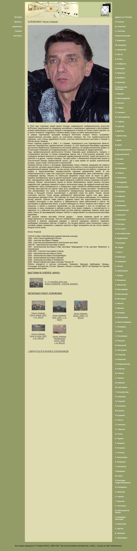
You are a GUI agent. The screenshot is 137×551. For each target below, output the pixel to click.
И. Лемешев (120, 257)
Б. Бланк (119, 59)
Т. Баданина (120, 40)
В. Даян (118, 145)
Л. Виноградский (122, 98)
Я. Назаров (120, 313)
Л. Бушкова (120, 82)
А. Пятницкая (121, 350)
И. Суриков (120, 415)
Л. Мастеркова (121, 289)
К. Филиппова (121, 457)
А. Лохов (119, 266)
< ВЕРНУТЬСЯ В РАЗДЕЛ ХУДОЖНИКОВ (48, 351)
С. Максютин (120, 285)
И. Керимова (120, 205)
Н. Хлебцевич (121, 487)
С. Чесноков (120, 506)
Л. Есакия (119, 159)
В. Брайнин (120, 78)
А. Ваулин (119, 94)
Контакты (18, 36)
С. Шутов (119, 529)
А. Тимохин (120, 429)
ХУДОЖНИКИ (34, 22)
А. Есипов (119, 164)
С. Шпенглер (120, 524)
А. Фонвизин (120, 467)
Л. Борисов (120, 73)
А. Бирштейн (120, 50)
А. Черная (119, 497)
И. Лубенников (121, 271)
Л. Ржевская (120, 359)
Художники (17, 26)
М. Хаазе (119, 476)
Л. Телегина (120, 425)
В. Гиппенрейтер (122, 117)
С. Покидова (120, 327)
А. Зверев (119, 173)
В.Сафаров (120, 383)
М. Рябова (119, 373)
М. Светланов (121, 387)
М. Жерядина (121, 168)
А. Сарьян (119, 378)
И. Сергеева (120, 397)
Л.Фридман (120, 471)
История (18, 17)
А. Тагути (119, 420)
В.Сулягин (119, 411)
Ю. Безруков (120, 45)
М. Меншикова (121, 294)
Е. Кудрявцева (121, 238)
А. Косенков (120, 220)
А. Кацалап (120, 201)
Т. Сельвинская (122, 392)
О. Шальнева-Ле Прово (122, 511)
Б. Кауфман (120, 192)
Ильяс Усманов (50, 22)
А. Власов (119, 103)
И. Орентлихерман (123, 322)
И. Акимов (119, 22)
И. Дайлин (119, 131)
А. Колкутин (120, 215)
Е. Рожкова (120, 369)
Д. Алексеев (120, 26)
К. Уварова (119, 443)
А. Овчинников (121, 317)
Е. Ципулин (120, 492)
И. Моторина (120, 299)
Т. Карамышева (121, 187)
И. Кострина (120, 229)
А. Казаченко (120, 178)
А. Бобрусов (120, 64)
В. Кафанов (120, 196)
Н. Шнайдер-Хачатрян (120, 518)
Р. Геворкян (120, 112)
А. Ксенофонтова (122, 233)
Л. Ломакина (120, 261)
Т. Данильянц (121, 136)
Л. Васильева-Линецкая (121, 88)
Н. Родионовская (122, 364)
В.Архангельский (122, 36)
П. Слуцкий (120, 401)
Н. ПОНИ (119, 331)
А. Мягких (119, 303)
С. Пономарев (121, 336)
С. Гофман (119, 122)
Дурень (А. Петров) (123, 17)
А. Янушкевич (121, 538)
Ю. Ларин (119, 247)
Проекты (18, 22)
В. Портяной (120, 345)
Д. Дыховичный (122, 154)
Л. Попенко (120, 341)
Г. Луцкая (119, 275)
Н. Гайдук (119, 108)
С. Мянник (119, 308)
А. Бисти (119, 54)
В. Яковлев (120, 533)
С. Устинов (120, 453)
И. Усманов (120, 448)
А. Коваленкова (122, 210)
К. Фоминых (120, 462)
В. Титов (119, 434)
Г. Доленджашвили (123, 150)
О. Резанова (120, 355)
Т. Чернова (120, 501)
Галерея (18, 31)
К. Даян (118, 140)
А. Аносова (120, 31)
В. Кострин (120, 224)
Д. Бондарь (120, 68)
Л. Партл (119, 252)
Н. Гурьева (119, 126)
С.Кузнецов (120, 243)
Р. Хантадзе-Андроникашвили (123, 481)
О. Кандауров (121, 182)
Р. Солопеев (120, 406)
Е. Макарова (120, 280)
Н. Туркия (119, 439)
